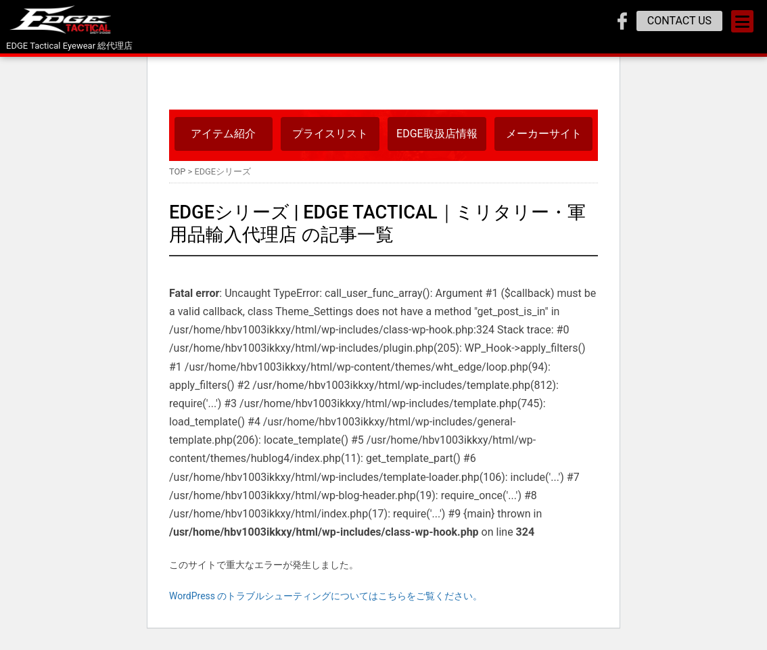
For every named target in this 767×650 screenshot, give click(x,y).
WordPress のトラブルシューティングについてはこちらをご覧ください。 (326, 595)
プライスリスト (330, 133)
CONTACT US (679, 20)
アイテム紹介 (223, 133)
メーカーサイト (544, 133)
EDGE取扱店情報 (437, 133)
